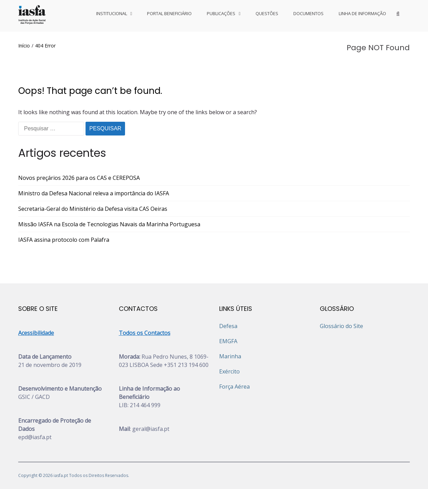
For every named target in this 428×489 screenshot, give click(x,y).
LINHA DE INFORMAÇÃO (362, 13)
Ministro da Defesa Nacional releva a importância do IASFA (93, 193)
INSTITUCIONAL (111, 13)
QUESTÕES (267, 13)
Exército (229, 371)
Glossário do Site (341, 326)
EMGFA (228, 341)
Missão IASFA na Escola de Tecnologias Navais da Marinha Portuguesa (109, 224)
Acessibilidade (36, 333)
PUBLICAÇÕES (221, 13)
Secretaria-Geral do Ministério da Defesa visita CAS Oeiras (92, 209)
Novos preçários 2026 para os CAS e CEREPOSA (79, 178)
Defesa (228, 326)
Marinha (230, 356)
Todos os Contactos (144, 333)
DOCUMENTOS (308, 13)
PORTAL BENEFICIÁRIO (169, 13)
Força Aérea (234, 386)
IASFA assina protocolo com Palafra (63, 239)
